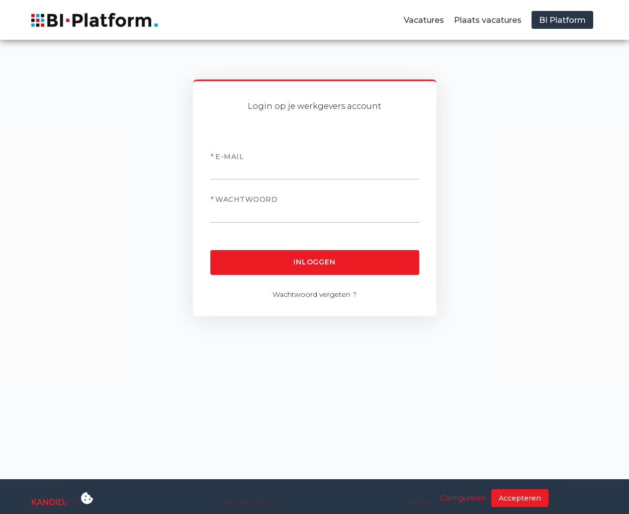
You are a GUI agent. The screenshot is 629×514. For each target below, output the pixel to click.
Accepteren (520, 498)
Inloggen (314, 261)
